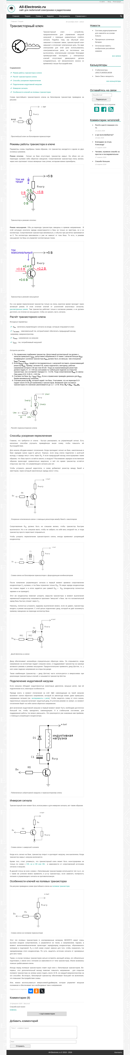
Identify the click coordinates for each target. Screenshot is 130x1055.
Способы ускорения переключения (27, 81)
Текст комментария (43, 1032)
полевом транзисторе (61, 886)
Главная (16, 16)
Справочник (80, 16)
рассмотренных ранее (19, 309)
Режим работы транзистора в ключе (27, 73)
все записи (116, 56)
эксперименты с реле (40, 698)
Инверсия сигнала (20, 88)
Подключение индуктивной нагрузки (27, 84)
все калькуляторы (114, 81)
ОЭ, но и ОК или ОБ (35, 864)
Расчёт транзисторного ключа (25, 77)
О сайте (102, 1)
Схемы (38, 16)
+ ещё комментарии (47, 1014)
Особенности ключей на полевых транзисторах (32, 92)
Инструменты (64, 16)
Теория (27, 16)
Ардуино (50, 16)
